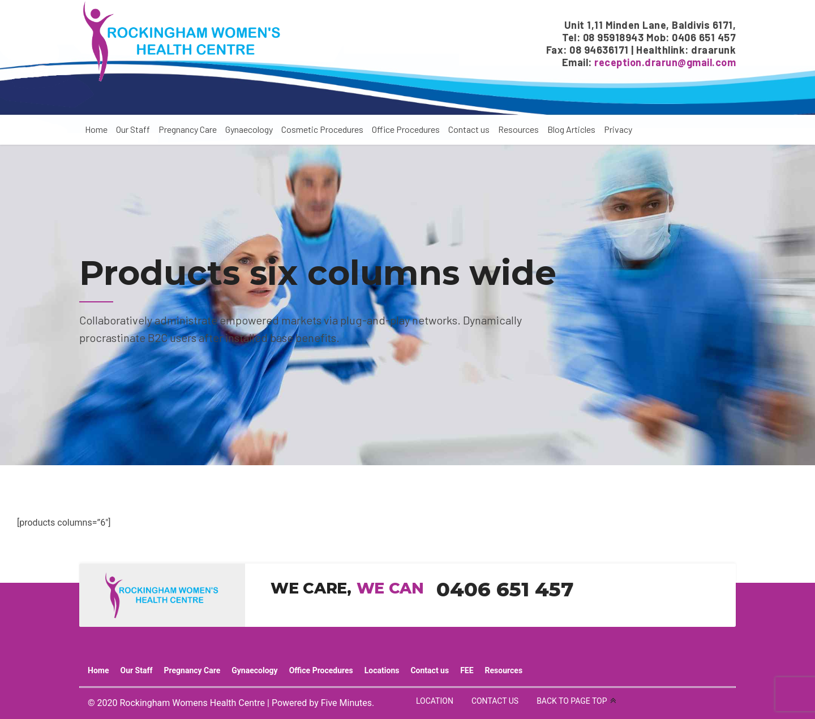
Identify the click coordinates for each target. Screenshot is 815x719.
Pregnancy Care (187, 129)
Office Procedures (406, 129)
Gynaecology (249, 129)
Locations (382, 670)
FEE (466, 670)
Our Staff (133, 129)
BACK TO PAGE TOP (572, 700)
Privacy (618, 129)
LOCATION (434, 700)
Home (96, 129)
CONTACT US (494, 700)
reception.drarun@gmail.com (665, 62)
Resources (518, 129)
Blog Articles (571, 129)
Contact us (469, 129)
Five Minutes (346, 703)
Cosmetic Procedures (322, 129)
